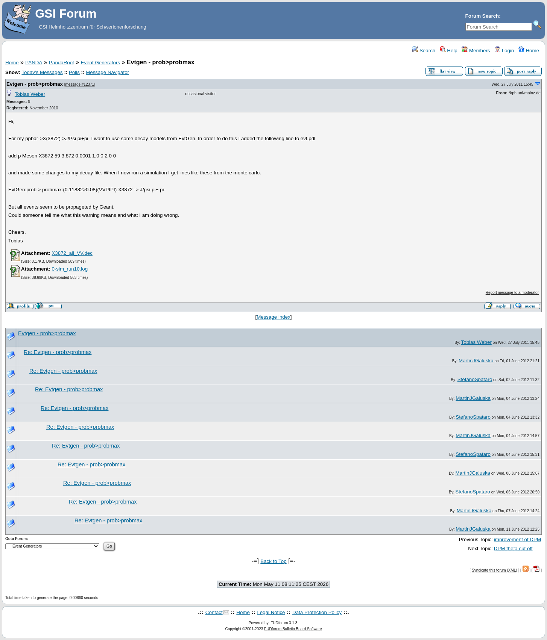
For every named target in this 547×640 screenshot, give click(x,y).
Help (448, 50)
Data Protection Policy (317, 612)
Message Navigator (107, 72)
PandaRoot (61, 62)
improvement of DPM (517, 539)
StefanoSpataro (474, 379)
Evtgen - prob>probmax (34, 84)
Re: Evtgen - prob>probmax (57, 352)
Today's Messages (41, 72)
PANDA (33, 62)
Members (476, 50)
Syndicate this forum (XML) (494, 570)
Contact (214, 612)
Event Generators (100, 62)
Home (528, 50)
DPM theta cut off (513, 548)
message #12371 (79, 84)
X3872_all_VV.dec (72, 253)
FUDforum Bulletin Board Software (293, 629)
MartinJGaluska (476, 360)
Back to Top (273, 561)
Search (423, 50)
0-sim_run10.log (70, 269)
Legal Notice (271, 612)
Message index (273, 317)
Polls (74, 72)
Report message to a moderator (512, 292)
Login (504, 50)
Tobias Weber (30, 94)
